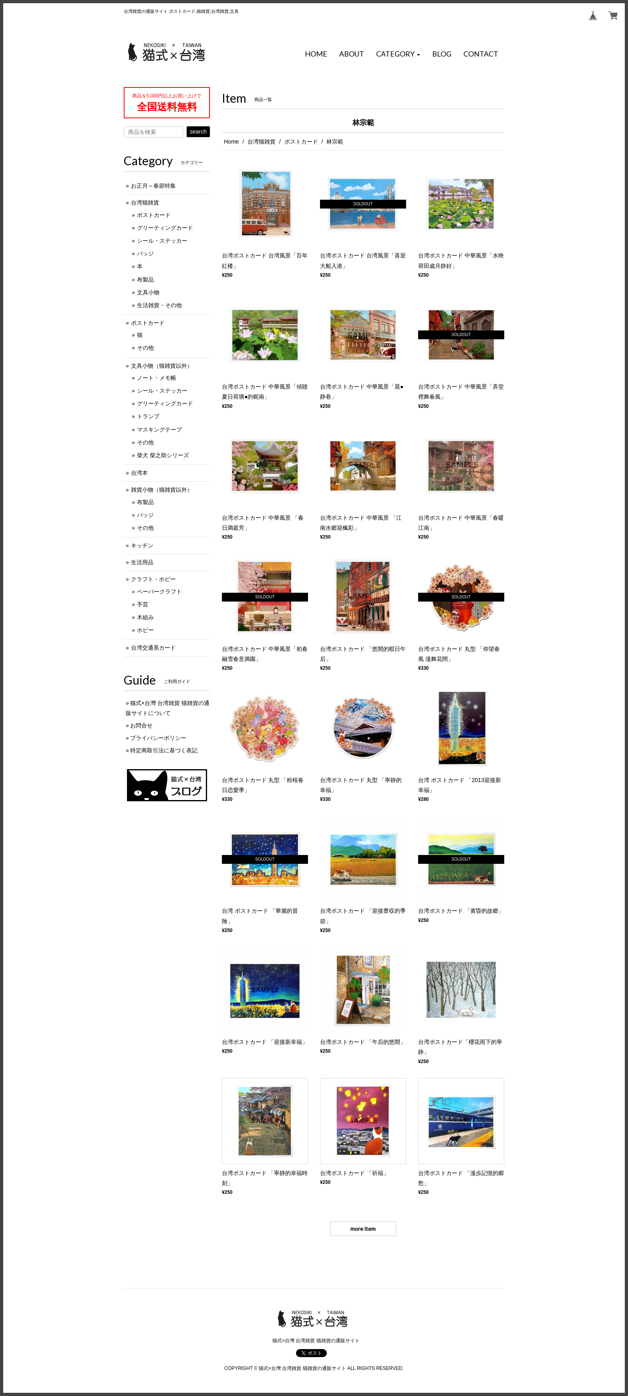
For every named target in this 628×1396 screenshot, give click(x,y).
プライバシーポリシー (158, 738)
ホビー (145, 630)
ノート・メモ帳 (156, 378)
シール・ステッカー (162, 240)
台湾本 (139, 473)
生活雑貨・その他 (159, 305)
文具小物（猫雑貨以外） (162, 366)
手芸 (142, 604)
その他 (145, 347)
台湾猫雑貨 (262, 141)
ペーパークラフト (159, 591)
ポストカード (301, 141)
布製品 (145, 279)
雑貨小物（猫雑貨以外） (162, 489)
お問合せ (141, 725)
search (198, 131)
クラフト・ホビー (153, 579)
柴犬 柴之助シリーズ (163, 455)
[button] (398, 54)
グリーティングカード (165, 228)
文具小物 (148, 292)
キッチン (142, 545)
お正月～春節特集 (153, 185)
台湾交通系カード (153, 647)
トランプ (148, 416)
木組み (145, 617)
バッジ (145, 253)
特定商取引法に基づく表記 (163, 750)
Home (231, 141)
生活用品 (142, 562)
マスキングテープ (159, 429)
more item (363, 1228)
